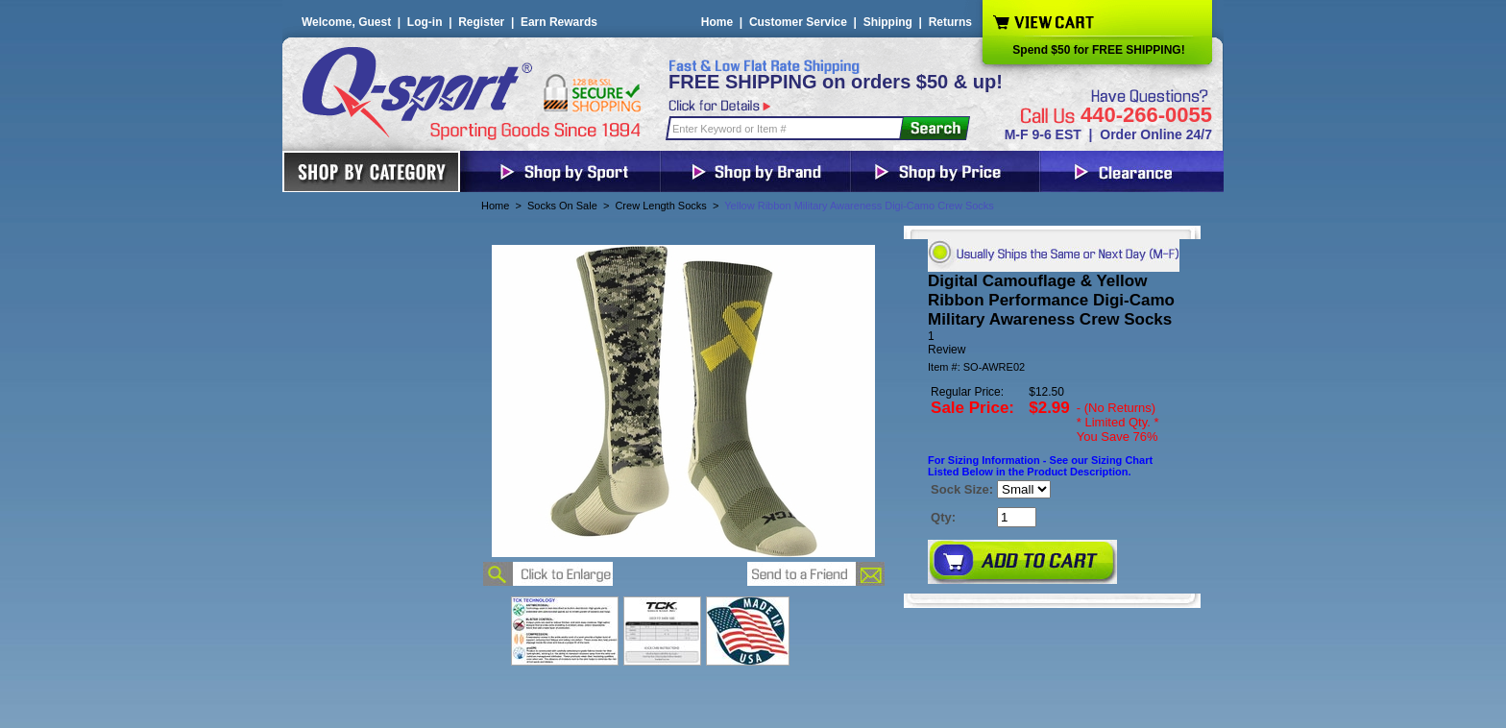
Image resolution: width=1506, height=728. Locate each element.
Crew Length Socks (660, 205)
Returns (950, 22)
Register (481, 22)
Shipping (887, 22)
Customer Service (798, 22)
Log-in (425, 22)
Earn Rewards (559, 22)
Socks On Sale (562, 205)
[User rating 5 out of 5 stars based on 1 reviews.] (1052, 342)
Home (717, 22)
